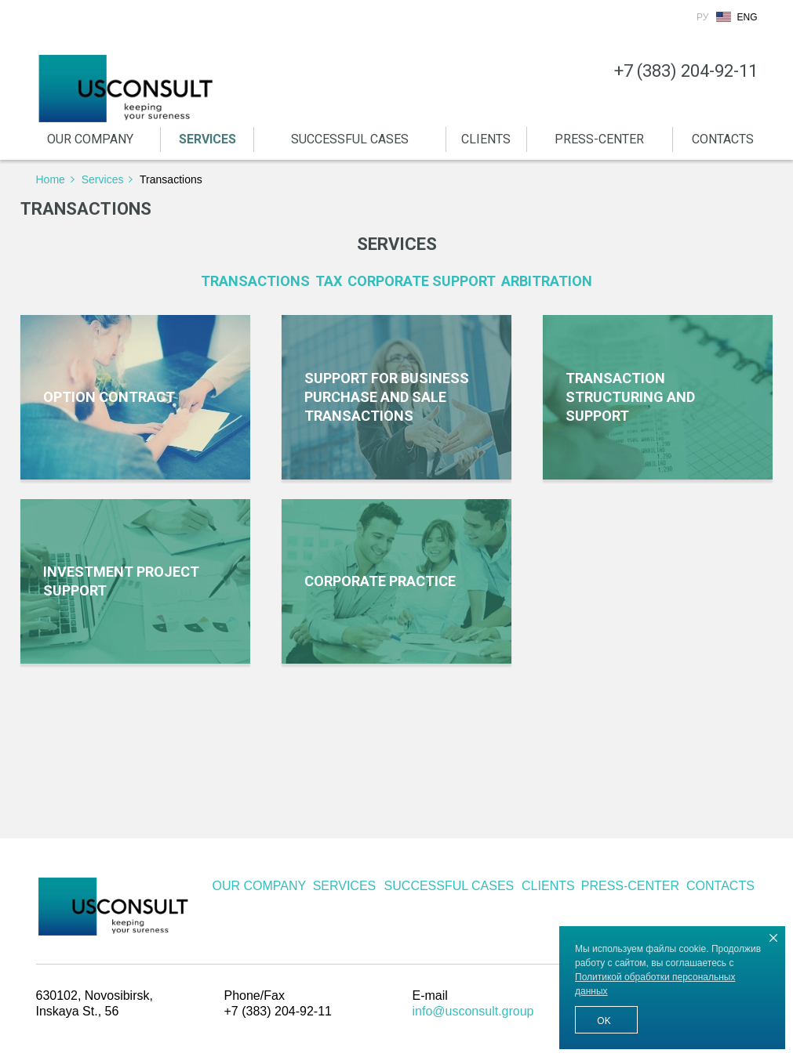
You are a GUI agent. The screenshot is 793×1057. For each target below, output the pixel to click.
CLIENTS (486, 139)
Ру (702, 17)
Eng (747, 17)
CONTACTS (723, 139)
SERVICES (207, 139)
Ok (603, 1020)
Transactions (255, 281)
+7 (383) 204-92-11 (686, 71)
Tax (328, 281)
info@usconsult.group (473, 1011)
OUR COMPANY (90, 139)
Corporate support (421, 281)
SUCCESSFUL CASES (350, 139)
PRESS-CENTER (599, 139)
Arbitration (546, 281)
